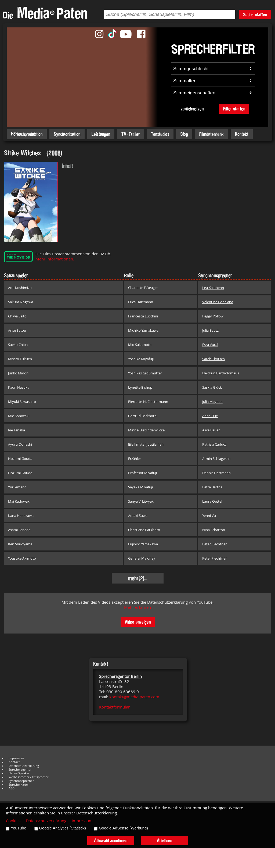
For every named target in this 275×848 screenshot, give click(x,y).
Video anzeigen (138, 621)
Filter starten (234, 108)
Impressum (16, 758)
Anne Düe (210, 415)
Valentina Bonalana (217, 301)
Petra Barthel (212, 487)
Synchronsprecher (21, 781)
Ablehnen (164, 840)
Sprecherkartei (18, 784)
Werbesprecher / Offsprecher (28, 777)
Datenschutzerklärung (24, 766)
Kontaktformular (114, 707)
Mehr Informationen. (54, 259)
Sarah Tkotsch (213, 358)
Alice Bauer (211, 430)
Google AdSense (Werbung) (123, 828)
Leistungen (101, 134)
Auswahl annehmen (110, 840)
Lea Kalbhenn (213, 287)
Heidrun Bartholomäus (220, 373)
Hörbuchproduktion (26, 134)
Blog (184, 134)
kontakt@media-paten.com (134, 696)
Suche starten (255, 14)
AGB (12, 788)
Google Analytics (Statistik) (62, 828)
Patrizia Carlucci (214, 444)
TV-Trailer (130, 134)
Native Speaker (19, 773)
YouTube (18, 828)
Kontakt (241, 134)
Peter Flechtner (214, 544)
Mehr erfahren (137, 607)
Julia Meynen (212, 401)
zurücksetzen (192, 108)
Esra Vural (210, 344)
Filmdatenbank (211, 134)
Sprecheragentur (20, 769)
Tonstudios (160, 134)
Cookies (13, 820)
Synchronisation (67, 134)
